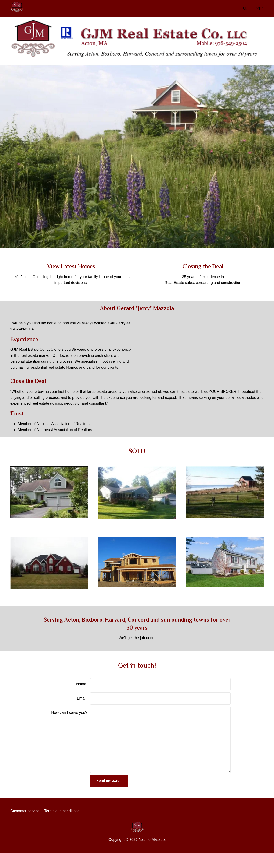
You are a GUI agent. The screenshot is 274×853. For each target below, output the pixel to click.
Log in (258, 8)
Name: (81, 684)
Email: (82, 698)
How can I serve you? (69, 713)
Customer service (24, 811)
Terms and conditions (61, 811)
